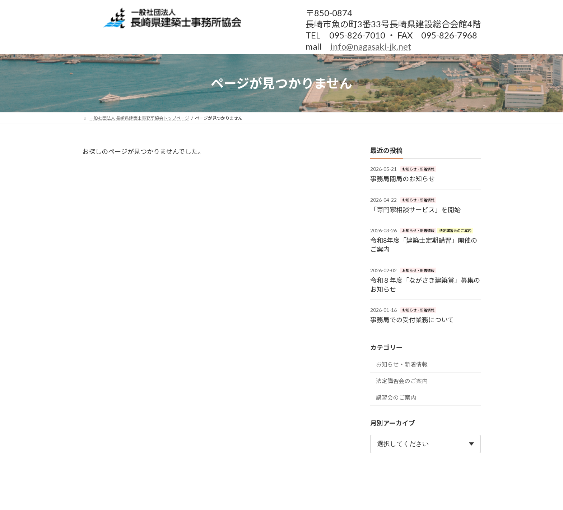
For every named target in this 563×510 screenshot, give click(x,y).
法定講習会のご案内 (455, 230)
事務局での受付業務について (412, 320)
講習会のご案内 (396, 397)
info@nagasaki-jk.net (370, 46)
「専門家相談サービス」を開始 (415, 210)
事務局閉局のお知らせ (402, 179)
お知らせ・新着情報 (418, 169)
